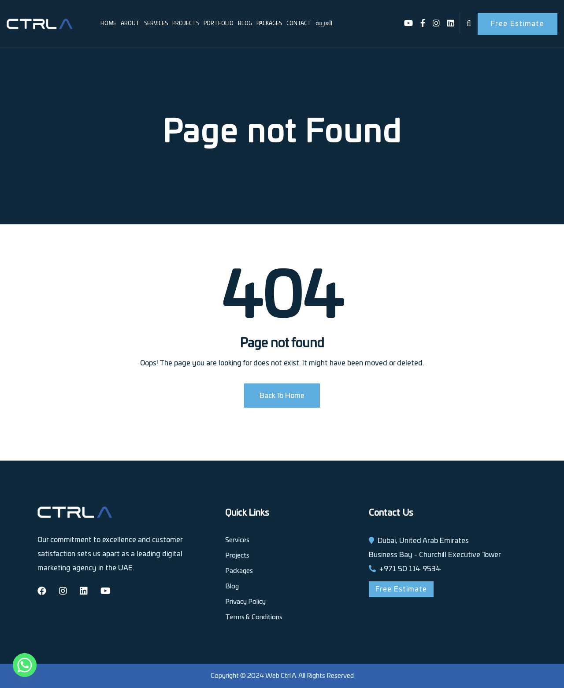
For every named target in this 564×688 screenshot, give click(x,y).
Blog (245, 23)
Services (156, 23)
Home (108, 23)
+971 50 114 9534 (410, 569)
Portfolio (219, 23)
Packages (269, 23)
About (130, 23)
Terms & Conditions (253, 617)
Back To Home (282, 395)
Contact (298, 23)
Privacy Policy (245, 602)
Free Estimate (517, 23)
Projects (185, 23)
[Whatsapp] (25, 665)
